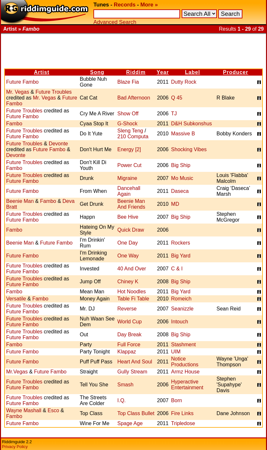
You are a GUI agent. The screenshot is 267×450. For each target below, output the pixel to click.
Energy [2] (129, 149)
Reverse (127, 308)
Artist (41, 72)
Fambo (14, 123)
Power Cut (129, 165)
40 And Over (131, 268)
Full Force (128, 344)
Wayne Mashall (23, 410)
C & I (177, 268)
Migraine (127, 178)
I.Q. (121, 400)
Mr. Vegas (17, 92)
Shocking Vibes (189, 149)
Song (97, 72)
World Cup (129, 321)
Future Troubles (54, 92)
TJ (174, 113)
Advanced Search (114, 22)
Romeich (181, 298)
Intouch (179, 321)
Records (124, 5)
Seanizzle (182, 308)
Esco (53, 410)
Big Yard (180, 255)
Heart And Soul (134, 361)
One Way (128, 255)
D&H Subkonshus (191, 123)
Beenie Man (20, 201)
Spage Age (130, 423)
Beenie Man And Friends (131, 204)
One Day (127, 243)
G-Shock (127, 123)
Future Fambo (22, 82)
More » (149, 5)
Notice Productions (184, 361)
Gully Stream (132, 371)
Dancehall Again (128, 191)
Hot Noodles (131, 291)
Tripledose (183, 423)
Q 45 (176, 97)
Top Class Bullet (136, 413)
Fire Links (182, 413)
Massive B (183, 133)
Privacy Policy (15, 446)
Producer (235, 72)
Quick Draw (130, 230)
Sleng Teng (130, 130)
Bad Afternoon (133, 97)
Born (176, 400)
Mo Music (182, 178)
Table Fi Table (133, 298)
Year (163, 72)
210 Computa (132, 136)
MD (175, 204)
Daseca (179, 191)
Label (192, 72)
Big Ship (180, 165)
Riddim (135, 72)
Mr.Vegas (17, 371)
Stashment (183, 344)
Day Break (129, 334)
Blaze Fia (128, 82)
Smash (125, 384)
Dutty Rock (183, 82)
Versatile (16, 298)
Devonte (58, 143)
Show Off (128, 113)
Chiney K (127, 281)
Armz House (185, 371)
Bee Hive (127, 217)
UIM (175, 351)
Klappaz (126, 351)
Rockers (180, 243)
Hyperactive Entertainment (187, 384)
